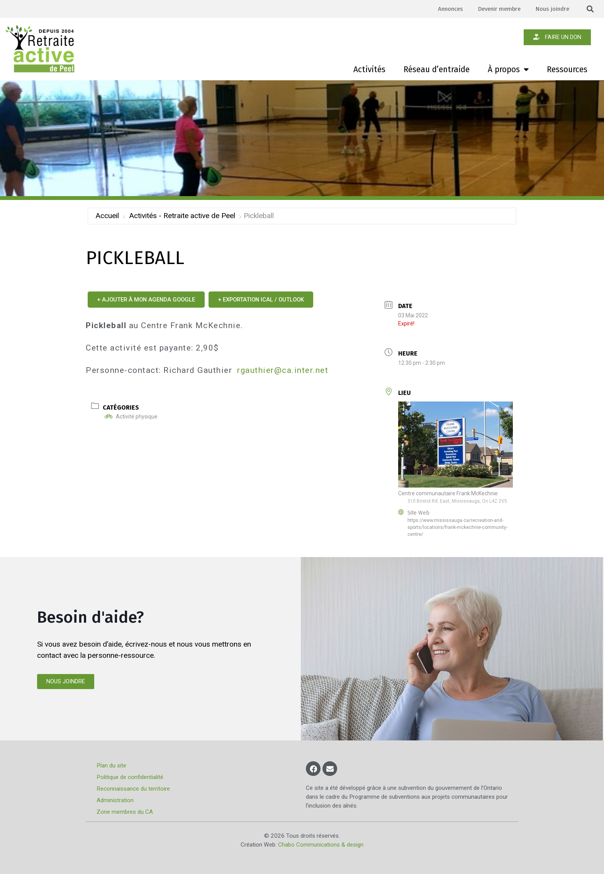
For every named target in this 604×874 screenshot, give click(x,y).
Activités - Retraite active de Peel (182, 215)
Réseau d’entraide (437, 69)
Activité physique (131, 416)
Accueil (107, 215)
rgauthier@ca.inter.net (282, 370)
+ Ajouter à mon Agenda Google (149, 299)
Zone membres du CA (125, 811)
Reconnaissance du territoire (134, 788)
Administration (115, 800)
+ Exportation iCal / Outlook (270, 299)
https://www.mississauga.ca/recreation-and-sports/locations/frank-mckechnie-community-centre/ (457, 527)
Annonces (446, 8)
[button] (590, 9)
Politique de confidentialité (130, 777)
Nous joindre (551, 8)
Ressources (567, 69)
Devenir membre (496, 8)
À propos (508, 70)
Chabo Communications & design (320, 844)
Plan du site (112, 765)
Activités (369, 69)
